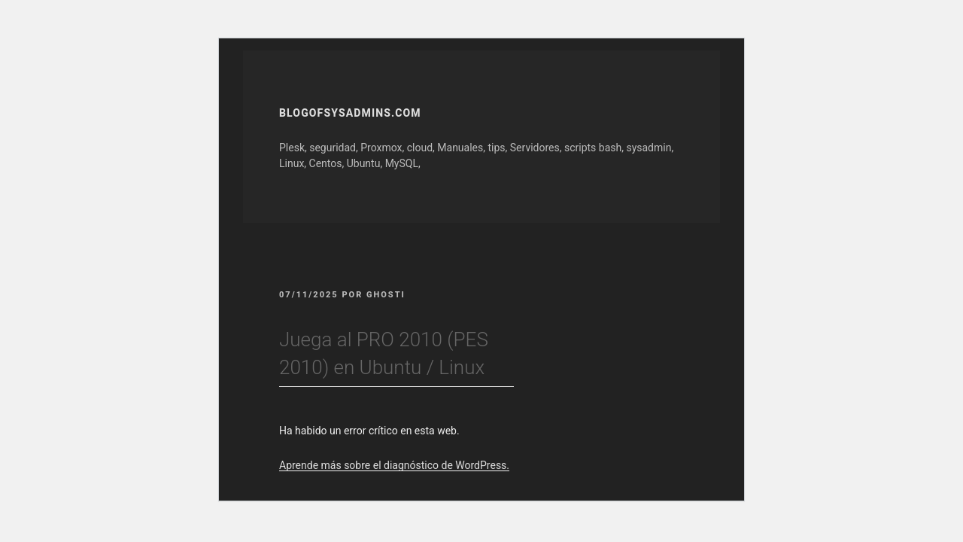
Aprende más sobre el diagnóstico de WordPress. (394, 465)
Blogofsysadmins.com (350, 113)
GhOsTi (386, 295)
